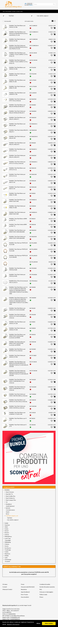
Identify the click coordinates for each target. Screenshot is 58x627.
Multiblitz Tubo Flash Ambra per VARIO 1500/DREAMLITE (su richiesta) (17, 390)
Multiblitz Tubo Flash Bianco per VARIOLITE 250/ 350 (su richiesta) (18, 402)
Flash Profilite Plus (10, 498)
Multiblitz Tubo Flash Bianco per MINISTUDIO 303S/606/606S (17, 233)
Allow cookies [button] (49, 623)
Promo (21, 10)
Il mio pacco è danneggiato (46, 594)
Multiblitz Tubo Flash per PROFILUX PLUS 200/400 (18, 258)
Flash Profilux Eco (10, 500)
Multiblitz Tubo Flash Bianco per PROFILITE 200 (17, 70)
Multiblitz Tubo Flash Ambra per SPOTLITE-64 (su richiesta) (17, 164)
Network (14, 10)
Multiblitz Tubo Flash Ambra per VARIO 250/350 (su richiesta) (17, 409)
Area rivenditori (25, 599)
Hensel (6, 532)
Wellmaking (8, 544)
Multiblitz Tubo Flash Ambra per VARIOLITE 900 (17, 358)
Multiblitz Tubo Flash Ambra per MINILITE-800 (17, 208)
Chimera (7, 546)
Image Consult (27, 607)
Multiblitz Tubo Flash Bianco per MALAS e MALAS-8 (17, 145)
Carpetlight (8, 542)
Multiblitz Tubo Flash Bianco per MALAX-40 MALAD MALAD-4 (17, 107)
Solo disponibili (7, 23)
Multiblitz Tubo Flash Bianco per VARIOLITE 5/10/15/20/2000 (17, 311)
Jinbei (6, 529)
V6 (6, 504)
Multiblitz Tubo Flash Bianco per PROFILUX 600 (17, 271)
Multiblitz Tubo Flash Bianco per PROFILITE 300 (17, 28)
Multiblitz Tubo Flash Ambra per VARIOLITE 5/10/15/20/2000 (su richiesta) (17, 318)
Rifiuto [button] (38, 623)
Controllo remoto (10, 512)
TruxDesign (8, 552)
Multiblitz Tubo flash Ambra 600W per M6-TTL (18, 227)
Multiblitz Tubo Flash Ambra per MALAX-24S (17, 139)
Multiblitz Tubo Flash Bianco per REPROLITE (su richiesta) (17, 351)
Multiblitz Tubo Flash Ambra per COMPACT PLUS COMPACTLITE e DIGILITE (18, 63)
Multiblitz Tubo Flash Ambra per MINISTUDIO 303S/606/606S (17, 239)
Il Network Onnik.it (7, 591)
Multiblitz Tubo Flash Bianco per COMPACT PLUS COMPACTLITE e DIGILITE (18, 56)
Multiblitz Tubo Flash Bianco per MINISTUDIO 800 (17, 202)
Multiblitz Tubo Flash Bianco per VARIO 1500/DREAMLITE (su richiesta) (17, 383)
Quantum (7, 527)
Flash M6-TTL (9, 496)
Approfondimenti (8, 10)
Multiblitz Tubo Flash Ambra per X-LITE (18, 427)
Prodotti (11, 14)
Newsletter (24, 591)
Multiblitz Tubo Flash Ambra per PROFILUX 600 (17, 277)
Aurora (6, 548)
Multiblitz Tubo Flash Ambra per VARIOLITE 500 (17, 331)
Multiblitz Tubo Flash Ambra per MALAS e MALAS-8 (17, 158)
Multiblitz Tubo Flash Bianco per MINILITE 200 (17, 82)
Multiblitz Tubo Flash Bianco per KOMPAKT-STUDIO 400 (17, 415)
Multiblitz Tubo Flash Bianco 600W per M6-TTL (18, 221)
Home (4, 10)
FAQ (41, 591)
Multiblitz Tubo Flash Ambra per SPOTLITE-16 (17, 177)
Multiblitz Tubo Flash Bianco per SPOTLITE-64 (17, 151)
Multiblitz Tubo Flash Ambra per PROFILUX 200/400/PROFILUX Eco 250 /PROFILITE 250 (18, 49)
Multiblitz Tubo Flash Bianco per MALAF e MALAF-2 (17, 120)
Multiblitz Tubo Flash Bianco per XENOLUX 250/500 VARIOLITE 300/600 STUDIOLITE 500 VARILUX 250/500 (18, 366)
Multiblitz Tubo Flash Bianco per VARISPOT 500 (17, 95)
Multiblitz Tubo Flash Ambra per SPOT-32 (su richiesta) (17, 101)
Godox (6, 531)
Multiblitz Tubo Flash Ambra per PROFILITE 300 (17, 42)
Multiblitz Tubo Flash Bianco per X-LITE (18, 421)
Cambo (6, 554)
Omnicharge (8, 561)
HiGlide (7, 557)
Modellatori (9, 506)
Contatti (4, 589)
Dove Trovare (24, 596)
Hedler (6, 525)
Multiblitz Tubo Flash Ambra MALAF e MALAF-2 (18, 133)
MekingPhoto (8, 538)
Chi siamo (4, 586)
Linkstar (7, 536)
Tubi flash (11, 17)
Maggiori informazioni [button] (13, 624)
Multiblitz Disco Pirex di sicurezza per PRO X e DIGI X (18, 283)
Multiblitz (19, 14)
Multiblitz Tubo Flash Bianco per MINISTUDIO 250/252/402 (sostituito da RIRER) (17, 338)
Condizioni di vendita (45, 586)
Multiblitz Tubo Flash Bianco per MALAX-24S (17, 126)
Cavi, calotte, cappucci (42, 17)
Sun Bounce (8, 550)
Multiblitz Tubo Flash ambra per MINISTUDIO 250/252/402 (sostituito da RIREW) (17, 345)
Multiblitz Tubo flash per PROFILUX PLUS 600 (18, 245)
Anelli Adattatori (10, 508)
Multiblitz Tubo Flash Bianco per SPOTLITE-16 (17, 170)
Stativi (7, 514)
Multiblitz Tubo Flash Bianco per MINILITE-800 (17, 196)
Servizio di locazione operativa (47, 589)
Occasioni (18, 10)
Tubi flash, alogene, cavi (32, 14)
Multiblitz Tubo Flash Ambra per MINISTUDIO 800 (17, 215)
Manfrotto (7, 556)
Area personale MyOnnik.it (28, 589)
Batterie (8, 510)
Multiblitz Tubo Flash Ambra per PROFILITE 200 (17, 76)
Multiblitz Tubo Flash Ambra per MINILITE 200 (17, 89)
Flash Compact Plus (11, 502)
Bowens (7, 534)
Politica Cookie (43, 596)
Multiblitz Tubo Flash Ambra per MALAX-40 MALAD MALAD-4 (17, 114)
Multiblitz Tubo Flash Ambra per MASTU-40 (17, 189)
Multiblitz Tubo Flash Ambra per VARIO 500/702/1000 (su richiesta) (18, 396)
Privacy (41, 599)
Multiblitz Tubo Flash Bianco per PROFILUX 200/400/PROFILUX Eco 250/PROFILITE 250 (18, 35)
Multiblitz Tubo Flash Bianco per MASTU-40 (17, 183)
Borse (7, 516)
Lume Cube (8, 540)
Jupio (6, 559)
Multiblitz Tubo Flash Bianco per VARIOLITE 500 (17, 324)
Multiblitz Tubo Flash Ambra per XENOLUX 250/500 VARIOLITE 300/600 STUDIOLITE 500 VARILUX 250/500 (18, 375)
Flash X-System (10, 494)
